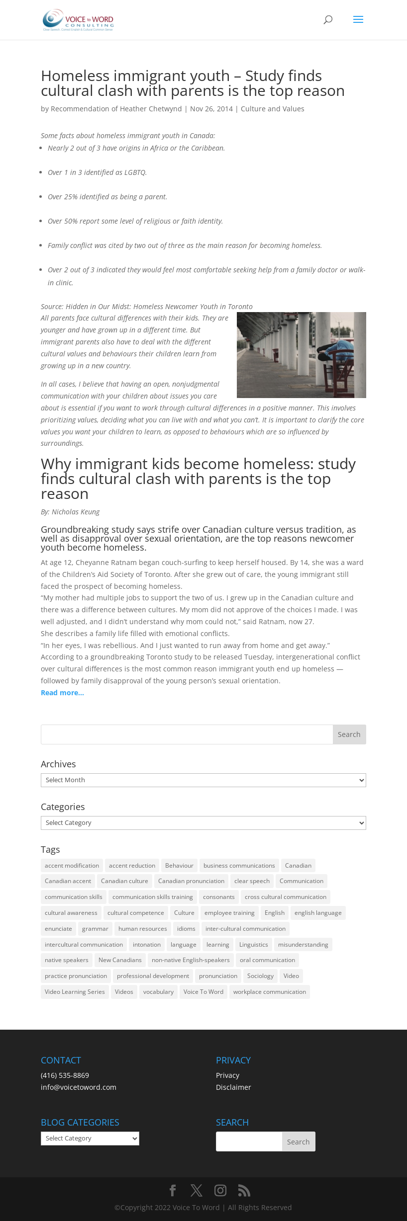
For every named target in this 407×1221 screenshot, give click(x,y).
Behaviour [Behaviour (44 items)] (179, 865)
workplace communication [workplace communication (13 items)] (269, 991)
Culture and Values (273, 108)
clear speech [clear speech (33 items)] (252, 881)
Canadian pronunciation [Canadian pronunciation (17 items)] (191, 881)
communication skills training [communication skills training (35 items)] (152, 897)
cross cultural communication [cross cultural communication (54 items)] (285, 897)
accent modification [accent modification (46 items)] (72, 865)
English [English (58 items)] (275, 912)
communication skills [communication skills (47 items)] (73, 897)
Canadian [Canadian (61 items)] (298, 865)
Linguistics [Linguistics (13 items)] (253, 944)
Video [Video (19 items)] (291, 976)
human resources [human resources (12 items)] (142, 928)
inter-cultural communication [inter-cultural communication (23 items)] (245, 928)
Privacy (227, 1075)
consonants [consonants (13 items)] (219, 897)
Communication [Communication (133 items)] (301, 881)
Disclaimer (233, 1087)
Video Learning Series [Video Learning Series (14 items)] (75, 991)
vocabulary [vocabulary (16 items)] (158, 991)
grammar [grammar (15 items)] (95, 928)
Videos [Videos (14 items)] (124, 991)
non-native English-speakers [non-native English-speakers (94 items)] (191, 960)
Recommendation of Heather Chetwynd (116, 108)
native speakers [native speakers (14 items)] (67, 960)
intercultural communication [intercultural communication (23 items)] (84, 944)
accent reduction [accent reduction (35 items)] (132, 865)
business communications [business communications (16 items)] (239, 865)
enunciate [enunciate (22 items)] (58, 928)
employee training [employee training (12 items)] (229, 912)
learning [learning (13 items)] (217, 944)
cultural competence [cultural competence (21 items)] (135, 912)
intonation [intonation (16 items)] (147, 944)
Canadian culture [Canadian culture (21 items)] (124, 881)
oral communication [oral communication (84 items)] (267, 960)
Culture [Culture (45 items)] (184, 912)
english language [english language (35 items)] (318, 912)
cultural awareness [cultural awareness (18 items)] (71, 912)
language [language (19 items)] (184, 944)
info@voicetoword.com (78, 1087)
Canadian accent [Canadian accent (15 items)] (68, 881)
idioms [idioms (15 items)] (186, 928)
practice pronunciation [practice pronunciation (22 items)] (76, 976)
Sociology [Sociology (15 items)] (260, 976)
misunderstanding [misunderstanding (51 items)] (303, 944)
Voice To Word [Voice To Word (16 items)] (203, 991)
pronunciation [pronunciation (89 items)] (218, 976)
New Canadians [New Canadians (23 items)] (120, 960)
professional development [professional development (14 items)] (153, 976)
